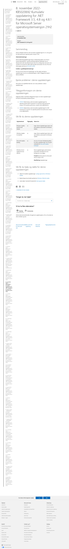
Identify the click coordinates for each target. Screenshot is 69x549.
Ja (39, 498)
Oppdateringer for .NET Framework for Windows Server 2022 (8, 11)
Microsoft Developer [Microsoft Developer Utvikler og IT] (27, 526)
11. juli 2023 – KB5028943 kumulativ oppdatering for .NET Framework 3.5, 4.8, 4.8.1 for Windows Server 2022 (9, 229)
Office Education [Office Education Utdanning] (49, 513)
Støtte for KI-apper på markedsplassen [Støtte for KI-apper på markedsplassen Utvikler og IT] (30, 530)
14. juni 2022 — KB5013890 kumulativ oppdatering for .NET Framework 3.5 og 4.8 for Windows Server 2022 (9, 358)
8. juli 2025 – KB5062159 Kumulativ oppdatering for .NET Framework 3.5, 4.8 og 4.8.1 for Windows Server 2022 (9, 64)
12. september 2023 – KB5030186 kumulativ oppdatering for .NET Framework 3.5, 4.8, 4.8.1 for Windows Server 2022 (9, 207)
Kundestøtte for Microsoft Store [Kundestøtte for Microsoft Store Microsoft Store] (29, 509)
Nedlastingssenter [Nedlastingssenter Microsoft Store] (27, 507)
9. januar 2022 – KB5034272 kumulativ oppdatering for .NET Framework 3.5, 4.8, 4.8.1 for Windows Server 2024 (9, 172)
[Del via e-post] (22, 186)
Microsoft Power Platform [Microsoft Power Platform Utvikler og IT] (28, 536)
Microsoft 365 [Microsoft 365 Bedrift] (4, 534)
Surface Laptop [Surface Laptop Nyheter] (4, 507)
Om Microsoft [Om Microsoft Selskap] (49, 528)
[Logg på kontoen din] (65, 1)
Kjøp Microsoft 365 (43, 1)
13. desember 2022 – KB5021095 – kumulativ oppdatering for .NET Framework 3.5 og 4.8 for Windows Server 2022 (9, 274)
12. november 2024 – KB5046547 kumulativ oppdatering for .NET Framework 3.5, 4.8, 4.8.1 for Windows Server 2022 (9, 96)
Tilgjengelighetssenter (50, 224)
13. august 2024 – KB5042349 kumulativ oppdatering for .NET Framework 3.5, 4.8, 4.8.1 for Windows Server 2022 (9, 118)
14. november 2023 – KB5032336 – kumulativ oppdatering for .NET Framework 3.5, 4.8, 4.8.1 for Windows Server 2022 (9, 183)
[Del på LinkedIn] (19, 186)
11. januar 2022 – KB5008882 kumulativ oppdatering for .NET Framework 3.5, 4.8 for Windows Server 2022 (9, 423)
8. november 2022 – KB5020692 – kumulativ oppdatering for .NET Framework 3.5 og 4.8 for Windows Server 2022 (9, 286)
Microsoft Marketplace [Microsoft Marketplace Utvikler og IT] (27, 534)
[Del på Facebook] (17, 186)
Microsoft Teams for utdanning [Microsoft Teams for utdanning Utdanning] (52, 509)
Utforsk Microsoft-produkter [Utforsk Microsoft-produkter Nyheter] (6, 515)
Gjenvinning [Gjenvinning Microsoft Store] (26, 515)
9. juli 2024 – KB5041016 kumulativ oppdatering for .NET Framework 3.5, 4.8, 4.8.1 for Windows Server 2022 (9, 129)
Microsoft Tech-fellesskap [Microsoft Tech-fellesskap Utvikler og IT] (28, 532)
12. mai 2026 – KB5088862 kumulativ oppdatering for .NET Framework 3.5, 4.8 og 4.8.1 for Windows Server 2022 (9, 19)
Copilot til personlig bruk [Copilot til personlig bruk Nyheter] (6, 511)
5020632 (22, 108)
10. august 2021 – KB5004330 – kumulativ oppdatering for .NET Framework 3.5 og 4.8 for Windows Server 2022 (9, 470)
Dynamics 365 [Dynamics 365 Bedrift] (4, 532)
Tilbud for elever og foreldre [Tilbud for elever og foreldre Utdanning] (51, 517)
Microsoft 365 (20, 1)
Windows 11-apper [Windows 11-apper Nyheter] (5, 517)
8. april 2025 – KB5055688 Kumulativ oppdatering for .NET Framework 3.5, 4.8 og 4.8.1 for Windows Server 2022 (9, 74)
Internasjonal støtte (40, 181)
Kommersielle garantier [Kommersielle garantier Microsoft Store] (28, 517)
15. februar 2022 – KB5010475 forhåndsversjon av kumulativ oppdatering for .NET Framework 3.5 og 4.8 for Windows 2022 (9, 402)
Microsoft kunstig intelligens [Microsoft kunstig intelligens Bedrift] (6, 526)
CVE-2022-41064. (31, 66)
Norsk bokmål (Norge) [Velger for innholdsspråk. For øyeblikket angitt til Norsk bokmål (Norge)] (7, 545)
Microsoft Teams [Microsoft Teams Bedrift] (4, 539)
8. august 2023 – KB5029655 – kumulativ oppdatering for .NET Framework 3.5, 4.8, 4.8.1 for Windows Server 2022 (9, 219)
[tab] (20, 211)
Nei (47, 498)
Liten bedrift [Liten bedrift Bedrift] (4, 541)
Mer (35, 1)
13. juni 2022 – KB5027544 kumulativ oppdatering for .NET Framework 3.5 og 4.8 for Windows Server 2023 (9, 240)
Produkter (30, 1)
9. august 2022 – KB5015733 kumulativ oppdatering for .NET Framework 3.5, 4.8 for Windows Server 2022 (9, 348)
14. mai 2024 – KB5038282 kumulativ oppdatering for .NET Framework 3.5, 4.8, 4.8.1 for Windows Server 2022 (9, 139)
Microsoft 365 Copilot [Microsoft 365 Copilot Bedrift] (5, 536)
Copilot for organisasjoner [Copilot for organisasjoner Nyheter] (6, 509)
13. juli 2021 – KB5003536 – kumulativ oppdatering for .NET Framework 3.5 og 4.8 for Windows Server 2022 (9, 481)
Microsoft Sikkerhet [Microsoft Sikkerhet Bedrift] (5, 528)
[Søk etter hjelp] (62, 1)
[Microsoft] (6, 2)
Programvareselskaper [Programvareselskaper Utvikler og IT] (27, 539)
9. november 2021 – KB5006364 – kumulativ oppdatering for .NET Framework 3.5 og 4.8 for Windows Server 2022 (9, 447)
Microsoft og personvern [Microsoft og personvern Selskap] (51, 530)
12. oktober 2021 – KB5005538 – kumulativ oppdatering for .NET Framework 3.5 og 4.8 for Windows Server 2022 (9, 459)
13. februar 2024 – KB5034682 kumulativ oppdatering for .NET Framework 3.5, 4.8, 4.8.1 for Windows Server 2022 (9, 161)
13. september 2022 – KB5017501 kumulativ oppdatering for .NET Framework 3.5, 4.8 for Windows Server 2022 (9, 336)
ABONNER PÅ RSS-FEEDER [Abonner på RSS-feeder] (23, 190)
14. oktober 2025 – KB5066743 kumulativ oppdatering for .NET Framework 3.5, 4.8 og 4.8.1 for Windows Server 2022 (9, 40)
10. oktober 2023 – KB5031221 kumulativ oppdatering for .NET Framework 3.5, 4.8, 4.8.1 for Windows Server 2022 (9, 195)
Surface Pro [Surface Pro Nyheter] (3, 504)
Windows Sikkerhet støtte (43, 178)
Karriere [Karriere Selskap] (48, 526)
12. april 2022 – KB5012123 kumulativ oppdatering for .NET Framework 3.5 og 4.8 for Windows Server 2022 (9, 391)
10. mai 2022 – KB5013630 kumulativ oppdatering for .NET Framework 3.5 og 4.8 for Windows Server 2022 (9, 369)
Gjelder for (19, 30)
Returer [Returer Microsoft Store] (25, 511)
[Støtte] (14, 2)
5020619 (22, 102)
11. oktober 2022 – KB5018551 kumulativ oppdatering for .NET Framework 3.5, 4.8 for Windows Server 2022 (9, 311)
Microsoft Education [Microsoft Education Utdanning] (50, 504)
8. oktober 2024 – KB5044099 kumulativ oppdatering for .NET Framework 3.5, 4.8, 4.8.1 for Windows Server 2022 (9, 107)
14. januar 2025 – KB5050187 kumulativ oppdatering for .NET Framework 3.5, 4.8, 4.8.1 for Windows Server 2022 (9, 85)
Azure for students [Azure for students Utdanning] (50, 519)
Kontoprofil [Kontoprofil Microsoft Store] (26, 504)
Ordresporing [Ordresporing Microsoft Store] (26, 513)
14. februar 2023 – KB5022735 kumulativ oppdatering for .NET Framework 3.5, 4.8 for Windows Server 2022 (9, 251)
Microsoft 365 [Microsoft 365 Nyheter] (4, 513)
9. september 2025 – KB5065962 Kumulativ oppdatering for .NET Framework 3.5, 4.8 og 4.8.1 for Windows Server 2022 (9, 52)
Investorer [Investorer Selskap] (48, 532)
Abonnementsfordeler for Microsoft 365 (21, 226)
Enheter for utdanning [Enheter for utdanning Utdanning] (50, 507)
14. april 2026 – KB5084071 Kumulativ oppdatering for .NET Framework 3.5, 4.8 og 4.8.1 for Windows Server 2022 (9, 29)
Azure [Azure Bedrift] (3, 530)
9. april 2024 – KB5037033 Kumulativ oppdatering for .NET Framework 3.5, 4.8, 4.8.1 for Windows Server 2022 (9, 150)
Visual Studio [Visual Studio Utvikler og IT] (26, 541)
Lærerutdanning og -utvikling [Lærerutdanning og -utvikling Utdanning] (51, 515)
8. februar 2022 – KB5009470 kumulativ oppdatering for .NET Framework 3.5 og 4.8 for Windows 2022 (9, 413)
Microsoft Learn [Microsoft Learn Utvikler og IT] (26, 528)
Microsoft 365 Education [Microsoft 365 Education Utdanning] (51, 511)
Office (25, 1)
